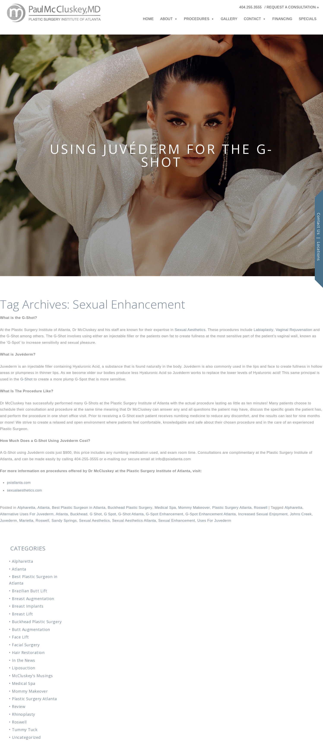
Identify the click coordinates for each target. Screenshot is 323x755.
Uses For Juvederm (214, 521)
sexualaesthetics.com (24, 490)
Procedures (196, 19)
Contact (252, 19)
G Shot (96, 514)
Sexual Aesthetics (190, 330)
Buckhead (78, 514)
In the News (23, 660)
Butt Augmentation (31, 629)
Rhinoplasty (23, 714)
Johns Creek (301, 514)
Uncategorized (26, 737)
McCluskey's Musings (32, 675)
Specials (308, 19)
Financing (282, 19)
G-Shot (26, 379)
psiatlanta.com (19, 482)
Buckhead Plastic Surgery (130, 508)
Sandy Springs (64, 521)
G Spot (110, 514)
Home (148, 19)
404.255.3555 (250, 7)
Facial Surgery (26, 644)
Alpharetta (26, 508)
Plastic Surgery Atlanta (232, 508)
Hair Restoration (28, 652)
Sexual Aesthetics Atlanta (134, 521)
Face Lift (20, 637)
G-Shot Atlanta (131, 514)
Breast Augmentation (33, 598)
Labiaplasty (264, 330)
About (166, 19)
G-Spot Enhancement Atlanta (210, 514)
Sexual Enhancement (176, 521)
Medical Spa (165, 508)
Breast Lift (22, 613)
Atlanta (44, 508)
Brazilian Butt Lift (29, 590)
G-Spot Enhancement (164, 514)
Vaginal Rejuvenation (294, 330)
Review (18, 706)
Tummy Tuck (24, 729)
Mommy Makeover (194, 508)
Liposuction (23, 667)
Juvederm (8, 521)
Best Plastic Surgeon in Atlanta (78, 508)
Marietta (26, 521)
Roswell (261, 508)
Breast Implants (28, 606)
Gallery (229, 19)
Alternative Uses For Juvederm (27, 514)
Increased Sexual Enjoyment (263, 514)
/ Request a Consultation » (291, 7)
